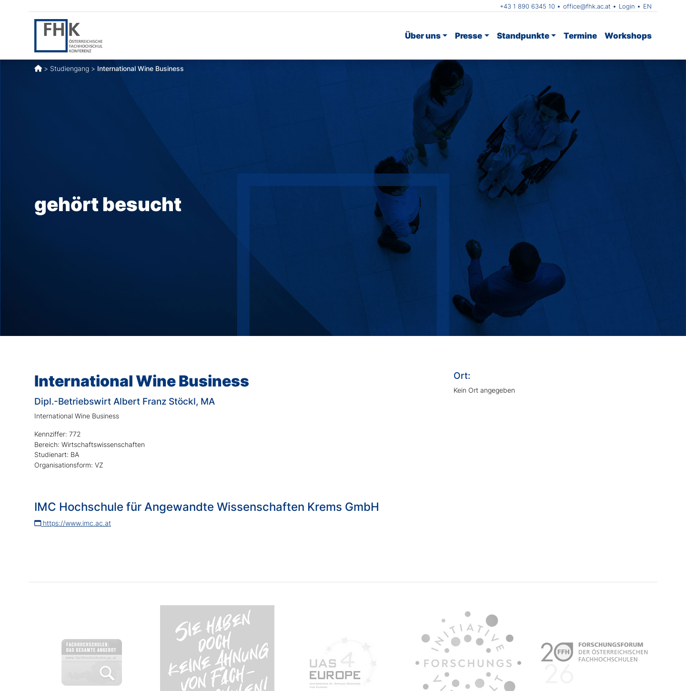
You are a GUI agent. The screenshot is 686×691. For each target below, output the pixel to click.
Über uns (423, 35)
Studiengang (69, 68)
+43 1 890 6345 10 (527, 6)
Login (627, 6)
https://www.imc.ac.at (72, 523)
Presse (468, 35)
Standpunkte (523, 35)
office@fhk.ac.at (587, 6)
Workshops (628, 35)
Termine (580, 35)
